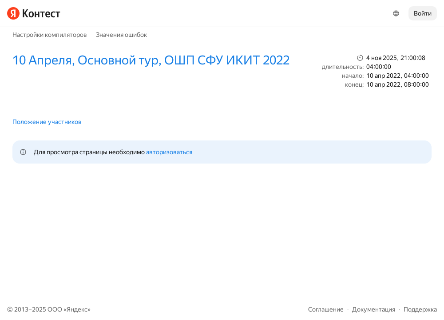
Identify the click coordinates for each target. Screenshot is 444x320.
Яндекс (77, 309)
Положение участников (47, 121)
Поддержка (420, 309)
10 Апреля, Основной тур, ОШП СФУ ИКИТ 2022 (150, 60)
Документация (373, 309)
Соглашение (326, 309)
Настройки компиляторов (49, 34)
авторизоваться (169, 152)
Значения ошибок (121, 34)
